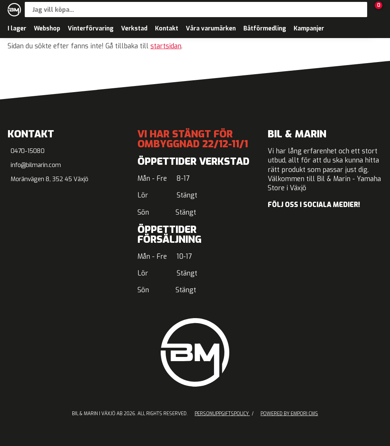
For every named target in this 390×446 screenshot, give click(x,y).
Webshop (47, 28)
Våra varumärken (211, 28)
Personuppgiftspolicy (222, 414)
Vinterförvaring (90, 28)
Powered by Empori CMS (289, 414)
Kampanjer (309, 28)
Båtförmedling (264, 28)
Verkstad (134, 28)
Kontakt (166, 28)
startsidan (165, 46)
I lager (17, 28)
